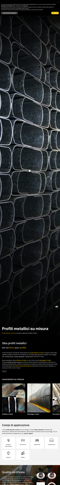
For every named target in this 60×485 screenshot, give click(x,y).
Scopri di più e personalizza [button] (9, 13)
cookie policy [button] (25, 5)
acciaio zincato (9, 356)
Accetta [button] (55, 13)
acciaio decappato (19, 356)
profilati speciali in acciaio (14, 362)
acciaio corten (29, 356)
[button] (58, 2)
